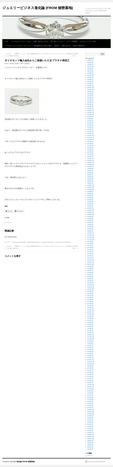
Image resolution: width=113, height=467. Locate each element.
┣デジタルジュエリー (34, 242)
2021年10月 (90, 139)
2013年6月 (90, 347)
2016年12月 (90, 260)
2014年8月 (90, 318)
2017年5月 (90, 249)
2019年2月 (90, 206)
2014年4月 (90, 326)
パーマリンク (67, 242)
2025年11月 (90, 67)
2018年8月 (90, 218)
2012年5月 (90, 374)
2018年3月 (90, 229)
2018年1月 (90, 233)
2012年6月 (90, 372)
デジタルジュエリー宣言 (87, 41)
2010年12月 (90, 409)
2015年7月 (90, 295)
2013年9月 (90, 341)
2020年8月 (90, 168)
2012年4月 (90, 376)
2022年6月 (90, 123)
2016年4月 (90, 276)
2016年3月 (90, 279)
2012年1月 (90, 382)
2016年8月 (90, 268)
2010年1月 (90, 432)
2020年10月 (90, 164)
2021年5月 (90, 150)
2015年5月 (90, 299)
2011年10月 (90, 389)
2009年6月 (90, 447)
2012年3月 (90, 378)
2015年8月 (90, 293)
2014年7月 (90, 320)
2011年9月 (90, 391)
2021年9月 (90, 141)
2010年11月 (90, 412)
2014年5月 (90, 324)
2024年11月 (90, 75)
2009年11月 (90, 436)
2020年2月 (90, 181)
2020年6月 (90, 173)
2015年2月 (90, 306)
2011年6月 (90, 397)
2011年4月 (90, 401)
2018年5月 (90, 225)
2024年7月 (90, 77)
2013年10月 (90, 339)
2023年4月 (90, 102)
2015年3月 (90, 303)
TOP (6, 41)
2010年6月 (90, 422)
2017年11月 (90, 237)
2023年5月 (90, 100)
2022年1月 (90, 133)
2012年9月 (90, 366)
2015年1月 (90, 308)
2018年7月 (90, 220)
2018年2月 (90, 231)
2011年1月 (90, 407)
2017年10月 (90, 239)
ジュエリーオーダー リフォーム (52, 242)
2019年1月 (90, 208)
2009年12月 (90, 434)
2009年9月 (90, 441)
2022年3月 (90, 129)
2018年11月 (90, 212)
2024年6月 (90, 79)
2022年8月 (90, 119)
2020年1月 (90, 183)
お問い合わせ (65, 46)
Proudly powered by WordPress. (96, 461)
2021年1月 (90, 158)
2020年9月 (90, 166)
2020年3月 (90, 179)
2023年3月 (90, 104)
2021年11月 (90, 137)
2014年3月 (90, 328)
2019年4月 (90, 202)
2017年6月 (90, 247)
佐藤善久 (27, 63)
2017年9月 (90, 241)
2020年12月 (90, 160)
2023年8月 (90, 94)
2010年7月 (90, 420)
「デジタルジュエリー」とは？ (20, 41)
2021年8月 (90, 144)
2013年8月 (90, 343)
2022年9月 (90, 117)
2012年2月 (90, 380)
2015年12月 (90, 285)
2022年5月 (90, 125)
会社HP (56, 46)
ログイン (90, 455)
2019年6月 (90, 198)
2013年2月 (90, 355)
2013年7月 (90, 345)
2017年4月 (90, 252)
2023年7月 (90, 96)
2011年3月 (90, 403)
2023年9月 (90, 92)
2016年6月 (90, 272)
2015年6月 (90, 297)
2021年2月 (90, 156)
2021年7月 (90, 146)
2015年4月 (90, 301)
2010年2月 (90, 430)
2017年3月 (90, 254)
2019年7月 (90, 195)
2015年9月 (90, 291)
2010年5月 (90, 424)
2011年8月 (90, 393)
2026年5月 (90, 60)
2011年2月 (90, 405)
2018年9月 (90, 216)
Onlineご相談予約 (79, 46)
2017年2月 (90, 256)
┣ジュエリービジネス (19, 242)
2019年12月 (90, 185)
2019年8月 (90, 193)
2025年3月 (90, 71)
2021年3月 (90, 154)
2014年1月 (90, 333)
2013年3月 (90, 353)
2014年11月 (90, 312)
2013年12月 (90, 335)
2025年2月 (90, 73)
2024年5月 (90, 81)
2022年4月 (90, 127)
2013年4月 (90, 351)
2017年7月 (90, 245)
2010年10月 (90, 414)
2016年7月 (90, 270)
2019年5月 (90, 200)
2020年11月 (90, 162)
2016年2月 (90, 281)
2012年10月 (90, 364)
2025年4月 (90, 69)
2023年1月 (90, 108)
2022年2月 (90, 131)
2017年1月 (90, 258)
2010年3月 (90, 428)
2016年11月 (90, 262)
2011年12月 (90, 385)
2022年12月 (90, 110)
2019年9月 (90, 191)
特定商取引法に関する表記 (43, 46)
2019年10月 (90, 189)
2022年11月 (90, 112)
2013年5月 (90, 349)
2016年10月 (90, 264)
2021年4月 (90, 152)
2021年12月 (90, 135)
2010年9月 (90, 416)
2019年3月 (90, 204)
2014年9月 (90, 316)
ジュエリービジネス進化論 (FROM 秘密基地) (37, 8)
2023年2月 (90, 106)
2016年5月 (90, 274)
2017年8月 (90, 243)
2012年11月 (90, 362)
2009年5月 (90, 449)
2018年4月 (90, 227)
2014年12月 (90, 310)
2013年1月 (90, 358)
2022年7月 (90, 121)
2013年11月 (90, 337)
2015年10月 (90, 289)
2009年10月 (90, 439)
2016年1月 (90, 283)
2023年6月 (90, 98)
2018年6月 (90, 222)
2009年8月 (90, 443)
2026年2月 (90, 65)
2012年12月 (90, 360)
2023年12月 (90, 87)
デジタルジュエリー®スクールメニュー (18, 46)
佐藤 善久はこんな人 (41, 41)
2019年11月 (90, 187)
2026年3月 (90, 62)
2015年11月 (90, 287)
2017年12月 (90, 235)
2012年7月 (90, 370)
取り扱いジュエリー (57, 41)
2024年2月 (90, 85)
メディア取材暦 (72, 41)
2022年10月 (90, 114)
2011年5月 (90, 399)
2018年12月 (90, 210)
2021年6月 (90, 148)
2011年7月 (90, 395)
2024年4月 (90, 83)
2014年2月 (90, 330)
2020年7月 (90, 171)
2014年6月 (90, 322)
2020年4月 (90, 177)
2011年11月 (90, 387)
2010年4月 (90, 426)
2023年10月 (90, 89)
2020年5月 (90, 175)
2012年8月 (90, 368)
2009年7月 (90, 445)
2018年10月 (90, 214)
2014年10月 (90, 314)
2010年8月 (90, 418)
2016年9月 (90, 266)
